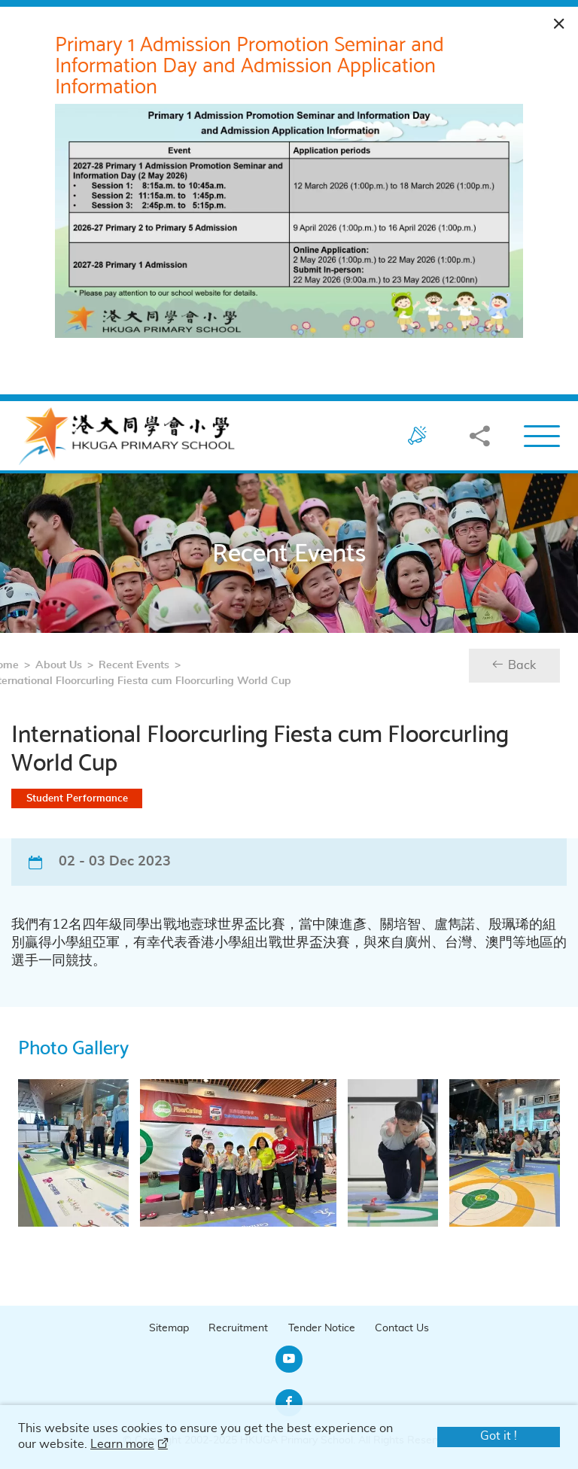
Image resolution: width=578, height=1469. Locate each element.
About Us (33, 667)
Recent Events (108, 667)
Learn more (122, 1444)
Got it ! (498, 1436)
